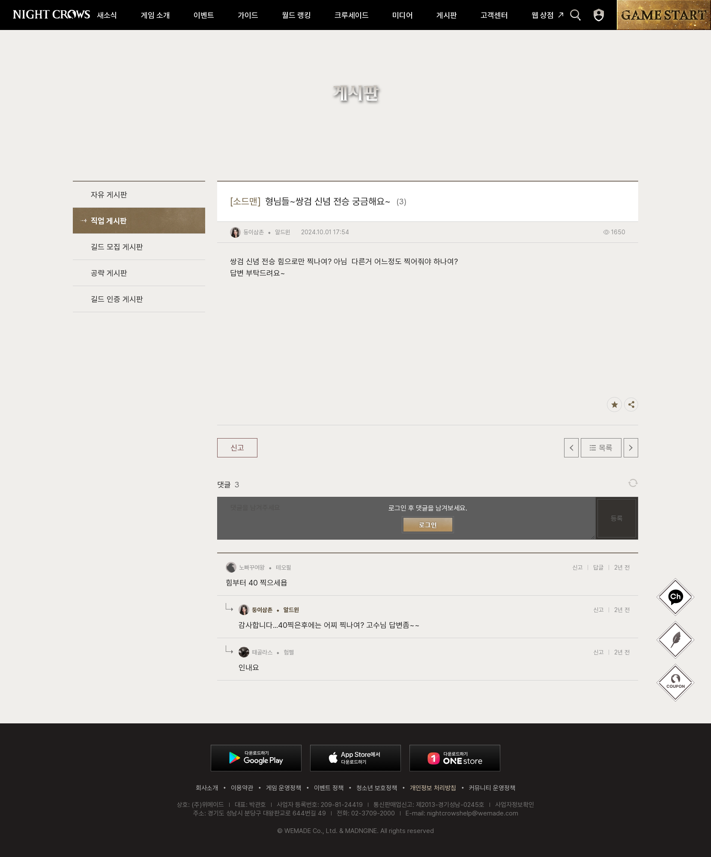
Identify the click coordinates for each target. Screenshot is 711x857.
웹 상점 (543, 15)
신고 (237, 447)
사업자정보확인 (514, 805)
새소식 (107, 15)
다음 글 (631, 447)
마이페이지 (599, 15)
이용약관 (242, 788)
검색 (575, 15)
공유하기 (631, 404)
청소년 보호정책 (376, 788)
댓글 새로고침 (633, 483)
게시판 (446, 15)
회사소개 (207, 788)
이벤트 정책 (329, 788)
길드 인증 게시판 (117, 299)
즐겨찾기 (614, 404)
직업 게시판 (109, 220)
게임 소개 (155, 15)
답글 (598, 567)
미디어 (402, 15)
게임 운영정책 (283, 788)
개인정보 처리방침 (433, 788)
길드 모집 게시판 (117, 246)
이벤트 (204, 15)
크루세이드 (352, 15)
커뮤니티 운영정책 (492, 788)
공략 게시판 (109, 273)
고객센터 (494, 15)
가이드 (248, 15)
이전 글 (571, 447)
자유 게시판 (109, 194)
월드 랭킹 (296, 15)
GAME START (664, 15)
